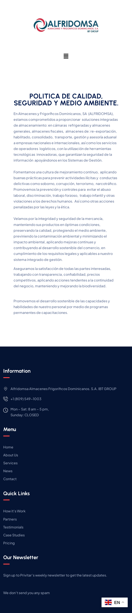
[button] (66, 56)
